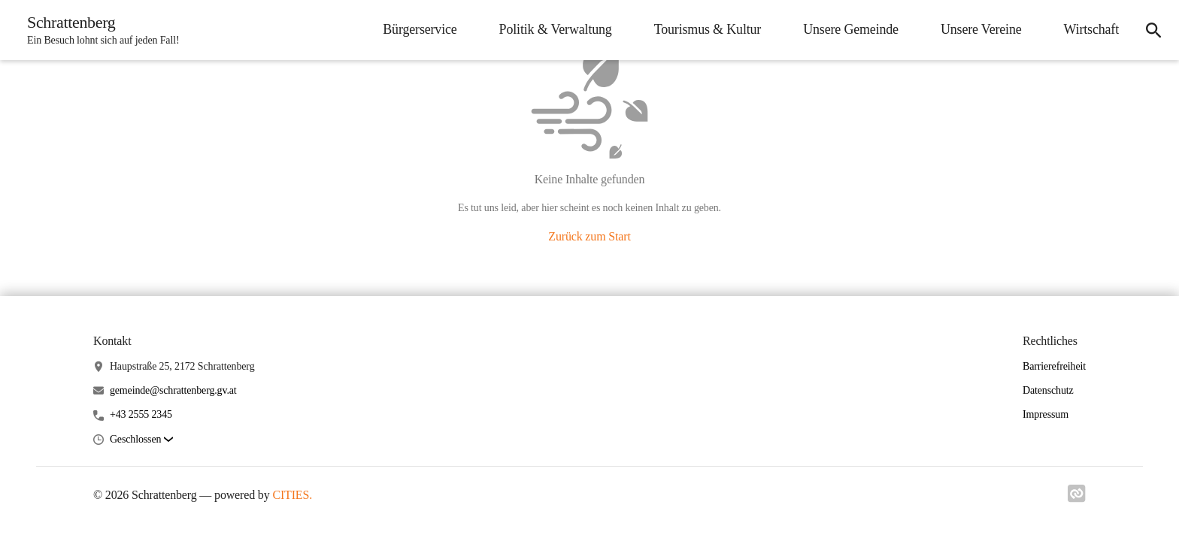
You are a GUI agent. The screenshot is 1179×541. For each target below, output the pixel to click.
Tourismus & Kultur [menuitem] (708, 29)
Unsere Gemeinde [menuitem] (851, 29)
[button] (141, 440)
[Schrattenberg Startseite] (98, 30)
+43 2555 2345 (141, 414)
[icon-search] (1153, 30)
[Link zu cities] (1077, 498)
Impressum (1045, 414)
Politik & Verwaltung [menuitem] (555, 29)
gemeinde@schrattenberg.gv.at (173, 390)
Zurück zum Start (589, 236)
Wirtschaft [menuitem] (1091, 29)
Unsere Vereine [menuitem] (981, 29)
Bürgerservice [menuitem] (419, 29)
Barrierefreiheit (1054, 366)
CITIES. (292, 494)
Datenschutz (1048, 390)
